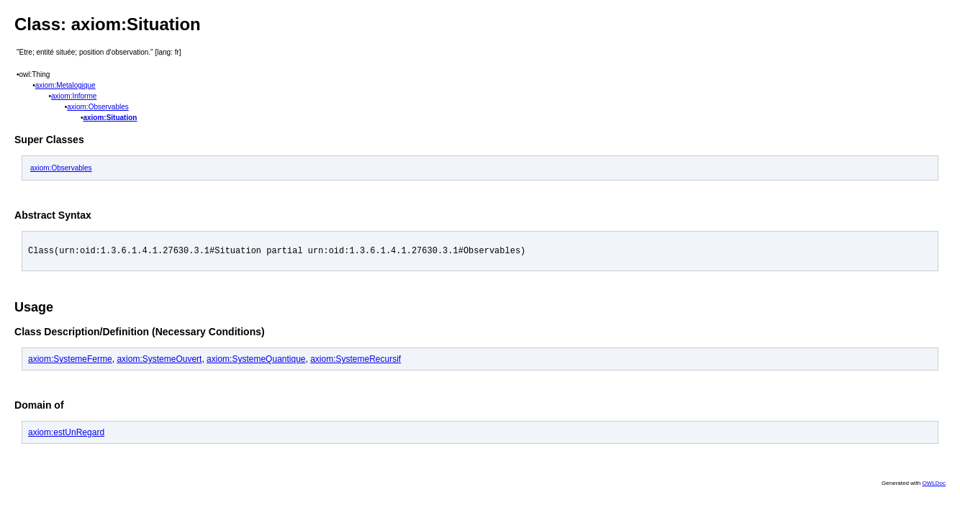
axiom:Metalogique (65, 85)
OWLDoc (934, 485)
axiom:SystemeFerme (70, 361)
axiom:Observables (98, 107)
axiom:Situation (110, 118)
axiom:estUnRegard (66, 435)
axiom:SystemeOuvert (159, 361)
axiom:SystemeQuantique (256, 361)
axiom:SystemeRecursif (355, 361)
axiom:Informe (73, 96)
